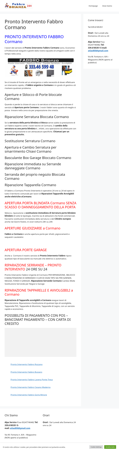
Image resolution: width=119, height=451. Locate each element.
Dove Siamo (107, 6)
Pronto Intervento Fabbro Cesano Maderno (31, 387)
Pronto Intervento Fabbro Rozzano (27, 364)
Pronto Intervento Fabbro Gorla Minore (29, 394)
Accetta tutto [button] (110, 447)
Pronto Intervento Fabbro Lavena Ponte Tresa (32, 379)
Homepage (93, 6)
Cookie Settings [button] (96, 447)
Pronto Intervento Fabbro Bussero (26, 372)
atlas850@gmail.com (98, 50)
